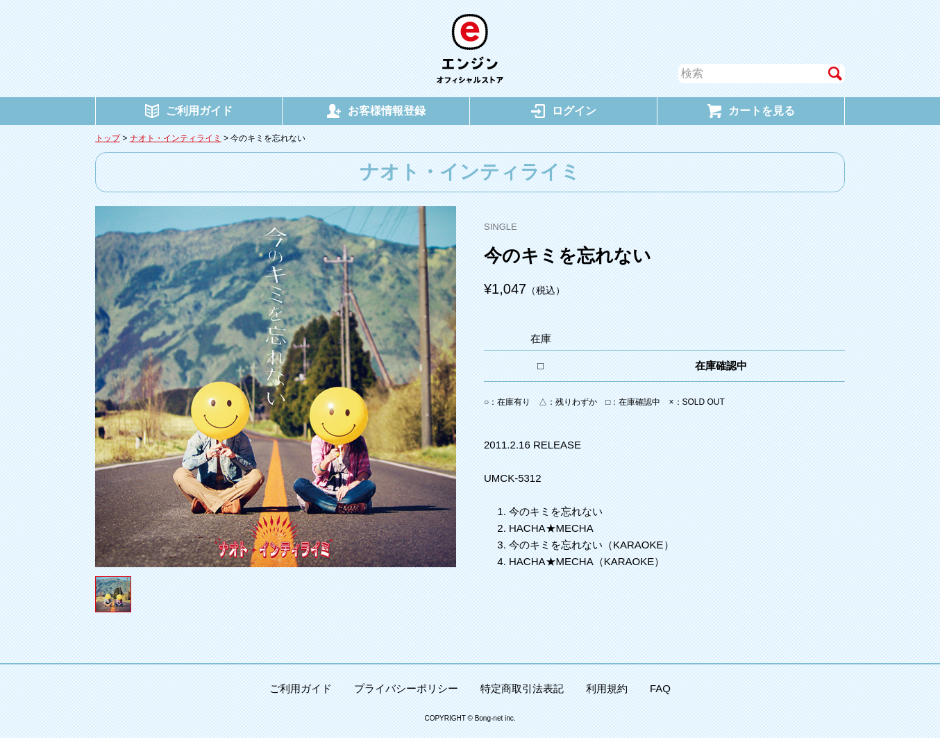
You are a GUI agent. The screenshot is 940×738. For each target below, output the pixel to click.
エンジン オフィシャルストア (470, 48)
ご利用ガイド (300, 688)
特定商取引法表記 (522, 688)
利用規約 (607, 688)
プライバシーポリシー (406, 688)
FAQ (660, 688)
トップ (107, 138)
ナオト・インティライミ (175, 138)
